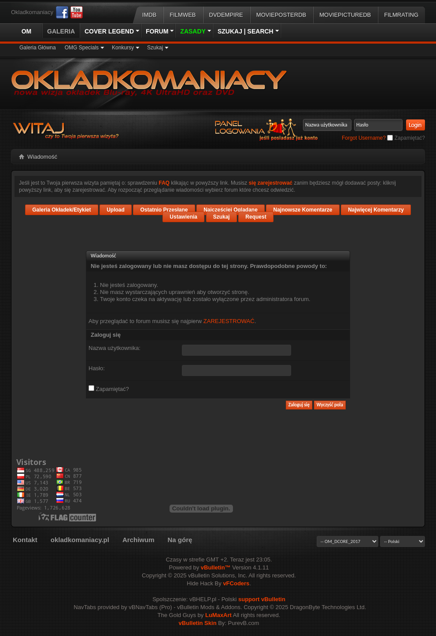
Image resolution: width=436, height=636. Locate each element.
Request (255, 217)
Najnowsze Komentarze (302, 210)
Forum (157, 31)
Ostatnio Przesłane (164, 210)
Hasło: (97, 368)
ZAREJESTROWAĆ (229, 321)
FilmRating (401, 14)
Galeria (61, 31)
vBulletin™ (216, 567)
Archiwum (138, 539)
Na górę (179, 539)
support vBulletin (261, 599)
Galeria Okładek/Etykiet (61, 210)
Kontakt (25, 539)
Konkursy (123, 48)
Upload (116, 210)
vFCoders (236, 583)
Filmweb (183, 14)
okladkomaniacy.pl (80, 539)
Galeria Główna (37, 48)
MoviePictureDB (345, 14)
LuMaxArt (218, 615)
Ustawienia (183, 217)
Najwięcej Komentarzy (376, 210)
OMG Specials (82, 48)
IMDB (149, 14)
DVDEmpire (226, 14)
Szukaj (155, 48)
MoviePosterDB (281, 14)
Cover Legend (109, 31)
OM (27, 31)
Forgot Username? (364, 138)
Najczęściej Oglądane (230, 210)
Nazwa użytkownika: (114, 348)
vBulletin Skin (198, 623)
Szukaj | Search (245, 31)
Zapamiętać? (406, 138)
